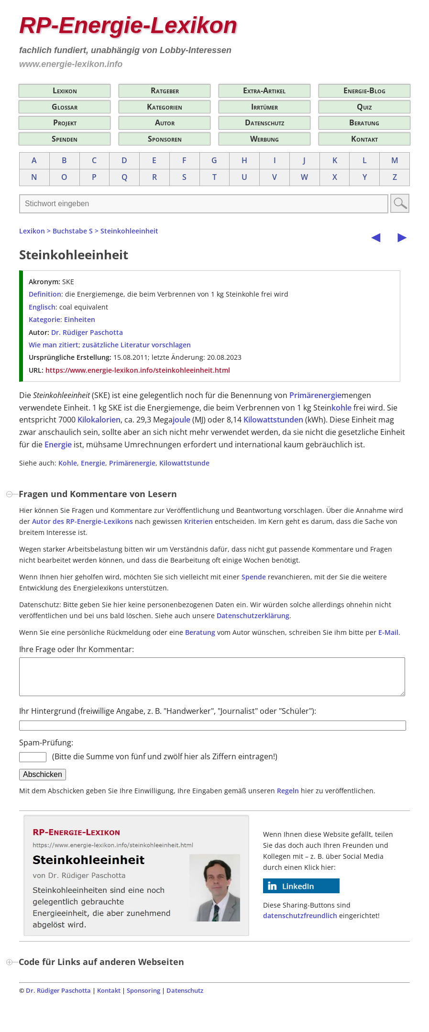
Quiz (364, 106)
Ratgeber (165, 90)
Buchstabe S (73, 230)
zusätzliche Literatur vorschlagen (136, 344)
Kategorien (164, 106)
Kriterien (198, 521)
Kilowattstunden (273, 419)
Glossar (64, 106)
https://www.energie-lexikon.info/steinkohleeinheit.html (137, 370)
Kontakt (364, 138)
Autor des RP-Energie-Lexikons (82, 521)
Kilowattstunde (184, 462)
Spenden (64, 138)
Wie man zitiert (53, 344)
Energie (58, 444)
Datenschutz (264, 122)
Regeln (288, 797)
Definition (45, 294)
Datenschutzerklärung (253, 615)
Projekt (65, 122)
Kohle (67, 462)
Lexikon (65, 90)
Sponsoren (165, 138)
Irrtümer (264, 106)
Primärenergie (315, 395)
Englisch (42, 306)
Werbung (264, 138)
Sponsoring (143, 997)
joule (181, 419)
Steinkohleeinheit (129, 230)
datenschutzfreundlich (300, 922)
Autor (165, 122)
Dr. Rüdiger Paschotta (87, 332)
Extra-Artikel (264, 90)
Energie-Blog (364, 90)
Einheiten (79, 319)
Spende (254, 576)
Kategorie (44, 319)
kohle (341, 407)
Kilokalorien (99, 419)
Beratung (364, 122)
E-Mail (388, 632)
